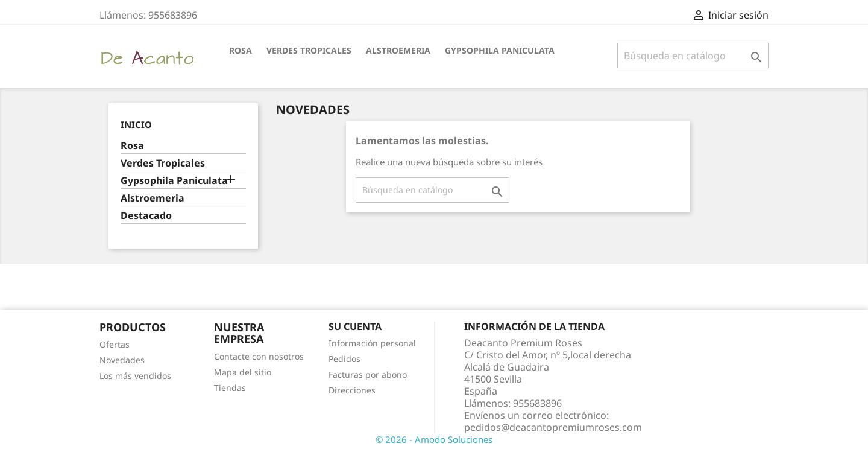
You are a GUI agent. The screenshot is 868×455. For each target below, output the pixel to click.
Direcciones (352, 390)
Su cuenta (355, 326)
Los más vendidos (135, 375)
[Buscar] (693, 55)
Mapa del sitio (242, 372)
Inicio (136, 124)
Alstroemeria (398, 50)
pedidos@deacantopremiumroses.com (553, 427)
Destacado (146, 215)
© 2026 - (395, 439)
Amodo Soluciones (453, 439)
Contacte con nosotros (259, 356)
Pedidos (344, 358)
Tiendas (230, 387)
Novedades (122, 360)
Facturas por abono (368, 374)
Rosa (240, 50)
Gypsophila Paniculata (500, 50)
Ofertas (114, 344)
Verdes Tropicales (308, 50)
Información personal (372, 343)
